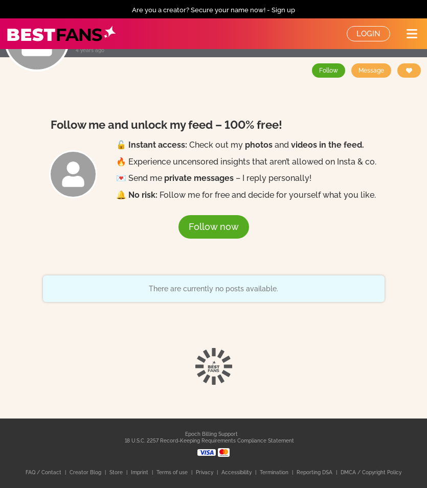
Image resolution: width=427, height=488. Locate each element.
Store (116, 472)
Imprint (140, 472)
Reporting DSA (315, 472)
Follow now (214, 226)
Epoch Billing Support (211, 434)
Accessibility (237, 472)
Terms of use (172, 472)
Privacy (205, 472)
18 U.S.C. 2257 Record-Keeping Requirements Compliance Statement (209, 441)
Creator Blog (86, 472)
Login (368, 33)
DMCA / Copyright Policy (371, 472)
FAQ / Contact (44, 472)
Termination (275, 472)
